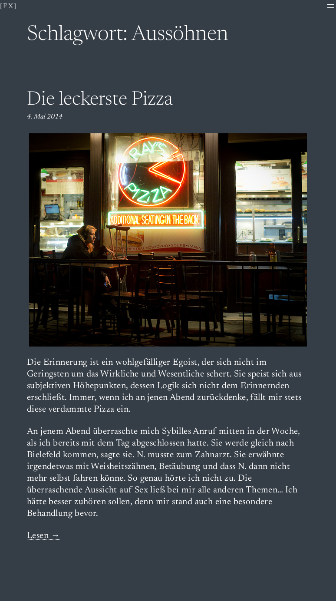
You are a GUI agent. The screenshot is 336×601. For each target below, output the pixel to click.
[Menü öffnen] (331, 6)
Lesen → (43, 536)
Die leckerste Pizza (100, 100)
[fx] (8, 6)
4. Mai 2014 (45, 116)
